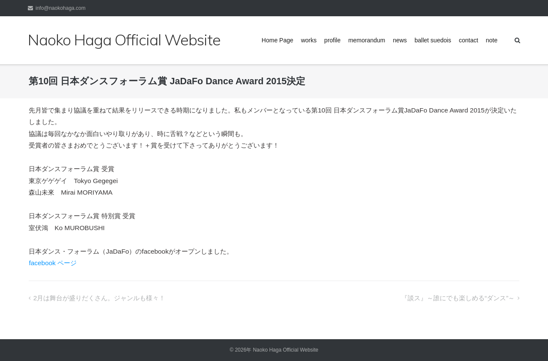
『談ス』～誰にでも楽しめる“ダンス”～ (458, 298)
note (491, 40)
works (309, 40)
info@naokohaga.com (61, 8)
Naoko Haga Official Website (288, 350)
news (400, 40)
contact (468, 40)
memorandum (366, 40)
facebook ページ (53, 262)
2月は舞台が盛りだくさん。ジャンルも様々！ (99, 298)
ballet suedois (432, 40)
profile (332, 40)
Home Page (277, 40)
